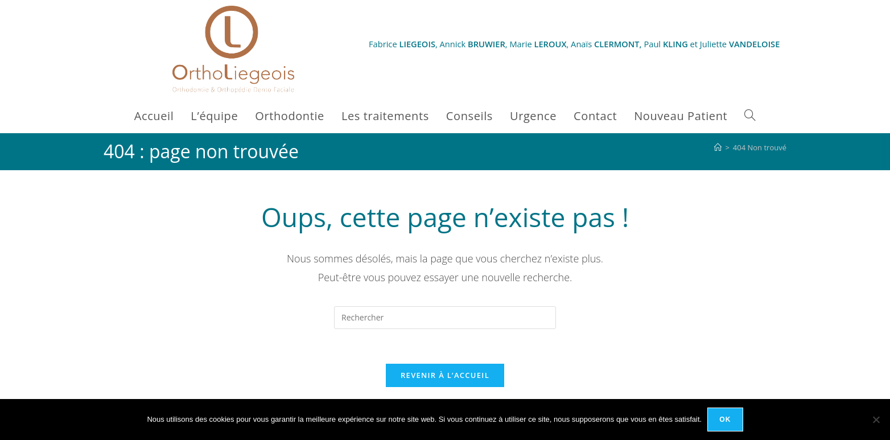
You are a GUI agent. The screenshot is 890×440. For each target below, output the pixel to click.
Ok (725, 419)
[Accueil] (718, 147)
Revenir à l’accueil (445, 375)
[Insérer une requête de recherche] (445, 317)
